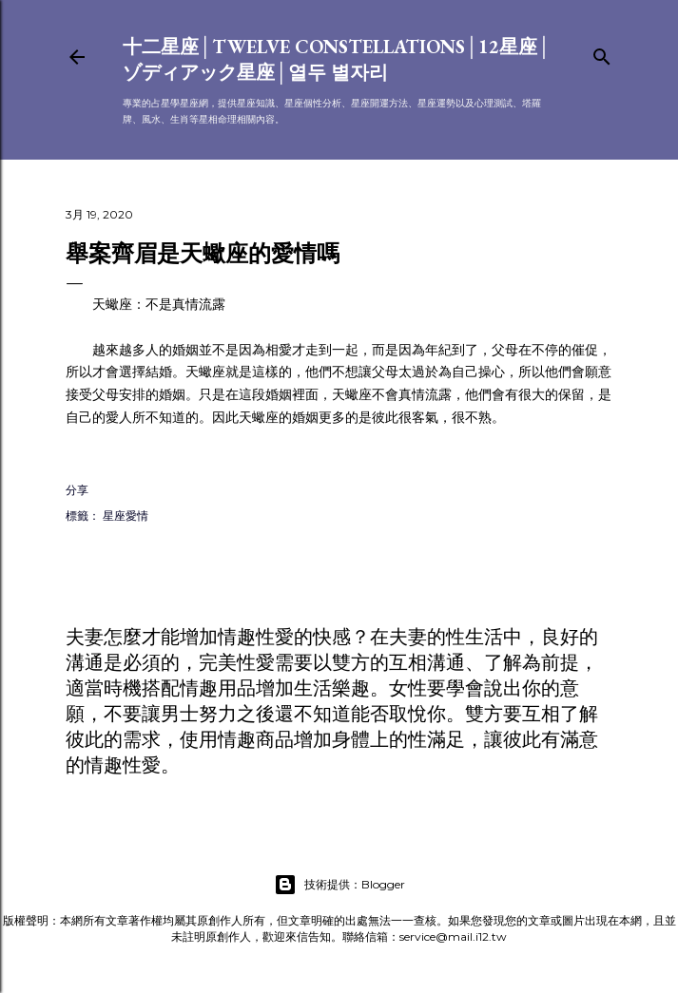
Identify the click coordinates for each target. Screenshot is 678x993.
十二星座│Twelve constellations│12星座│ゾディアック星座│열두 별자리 (337, 59)
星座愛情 (125, 515)
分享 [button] (77, 490)
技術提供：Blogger (339, 884)
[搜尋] (602, 52)
